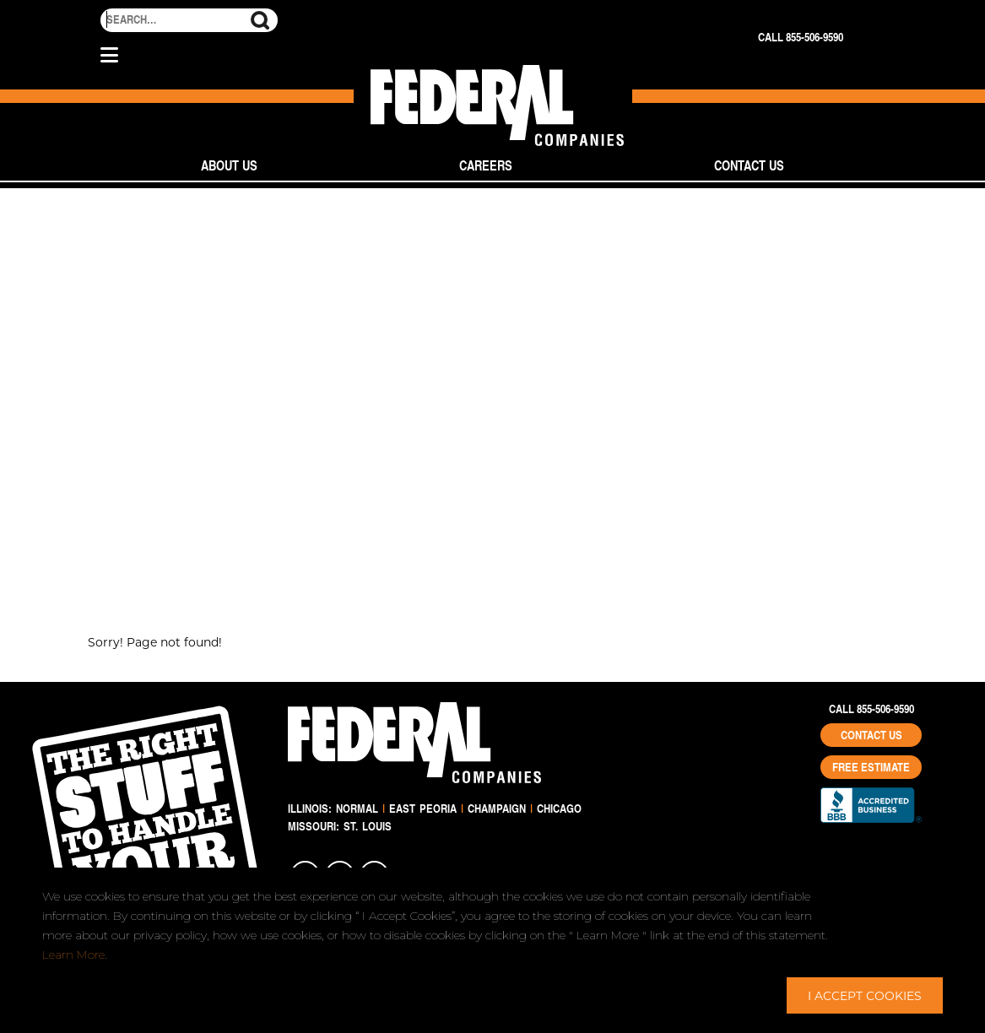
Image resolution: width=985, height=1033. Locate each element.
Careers (485, 165)
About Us (229, 165)
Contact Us (749, 165)
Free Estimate (871, 767)
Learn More (73, 954)
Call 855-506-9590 (800, 37)
